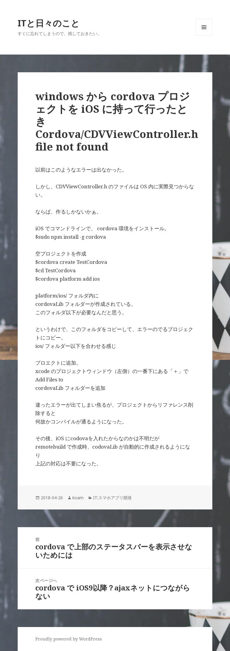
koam (78, 497)
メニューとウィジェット (204, 35)
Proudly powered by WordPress (68, 639)
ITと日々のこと (49, 23)
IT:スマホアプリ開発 (112, 497)
